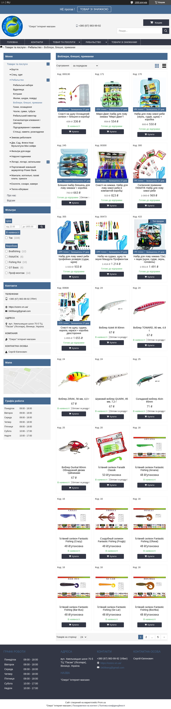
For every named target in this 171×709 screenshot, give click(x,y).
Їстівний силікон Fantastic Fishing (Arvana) (149, 469)
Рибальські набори (23, 85)
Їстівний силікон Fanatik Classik (111, 469)
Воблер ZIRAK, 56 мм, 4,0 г (73, 398)
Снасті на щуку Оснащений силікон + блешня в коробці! (74, 115)
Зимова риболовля (21, 137)
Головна (12, 42)
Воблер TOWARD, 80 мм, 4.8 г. (149, 329)
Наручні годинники (21, 156)
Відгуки (11, 200)
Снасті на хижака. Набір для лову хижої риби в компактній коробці (112, 188)
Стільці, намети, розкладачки (28, 131)
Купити (75, 131)
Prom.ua (102, 702)
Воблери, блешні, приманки (27, 102)
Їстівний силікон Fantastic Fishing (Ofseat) (149, 540)
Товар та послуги (64, 42)
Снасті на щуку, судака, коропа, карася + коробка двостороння (74, 330)
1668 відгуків (141, 2)
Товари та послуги (15, 47)
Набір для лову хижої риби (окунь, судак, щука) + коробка (149, 116)
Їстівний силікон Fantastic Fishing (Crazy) (74, 540)
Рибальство (93, 42)
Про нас (11, 195)
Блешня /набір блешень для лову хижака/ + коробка (74, 186)
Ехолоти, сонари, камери (24, 183)
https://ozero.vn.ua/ (18, 307)
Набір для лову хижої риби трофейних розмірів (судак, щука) (73, 259)
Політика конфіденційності (112, 705)
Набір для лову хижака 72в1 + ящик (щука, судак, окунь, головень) (149, 259)
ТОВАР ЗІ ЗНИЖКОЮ (94, 9)
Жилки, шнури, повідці (25, 98)
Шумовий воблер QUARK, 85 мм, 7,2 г (111, 400)
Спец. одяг (17, 74)
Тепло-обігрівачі (19, 189)
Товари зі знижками (124, 42)
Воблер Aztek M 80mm (111, 327)
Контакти (37, 42)
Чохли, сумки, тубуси (24, 111)
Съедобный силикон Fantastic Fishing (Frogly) (111, 540)
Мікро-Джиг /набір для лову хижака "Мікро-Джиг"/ (111, 115)
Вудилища (18, 89)
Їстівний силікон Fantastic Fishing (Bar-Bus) (74, 608)
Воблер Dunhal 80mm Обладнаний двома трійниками (74, 470)
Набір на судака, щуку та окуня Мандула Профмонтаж (111, 258)
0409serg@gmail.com (20, 311)
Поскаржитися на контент (85, 705)
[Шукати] (165, 31)
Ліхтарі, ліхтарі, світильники (25, 161)
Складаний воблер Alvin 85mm (149, 400)
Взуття (14, 69)
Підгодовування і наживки (26, 127)
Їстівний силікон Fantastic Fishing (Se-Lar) (111, 608)
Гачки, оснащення (22, 107)
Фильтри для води (20, 151)
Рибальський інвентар (24, 115)
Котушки (17, 94)
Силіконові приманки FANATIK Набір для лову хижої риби (149, 188)
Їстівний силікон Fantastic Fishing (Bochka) (149, 608)
